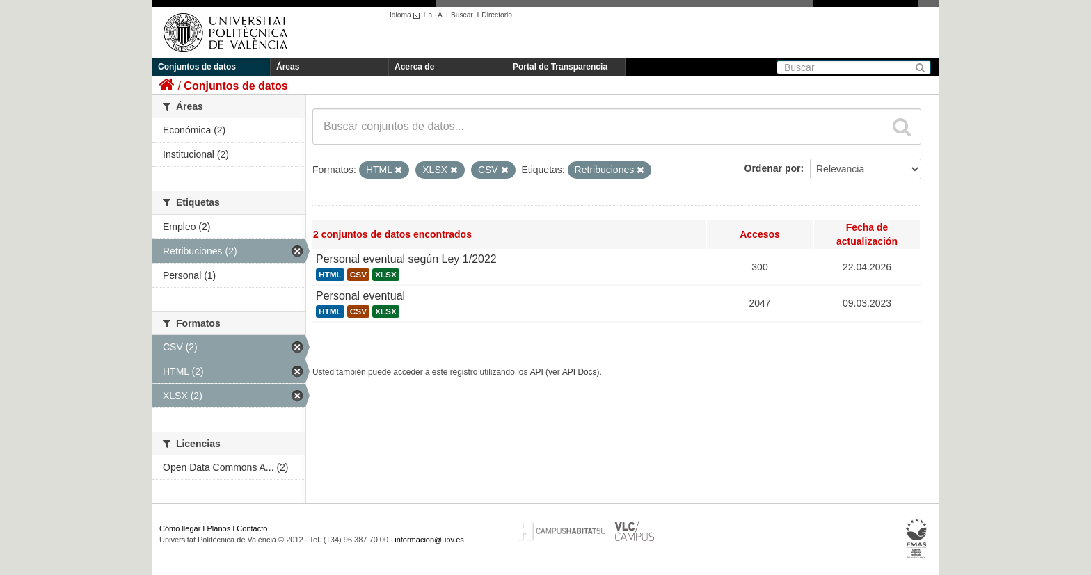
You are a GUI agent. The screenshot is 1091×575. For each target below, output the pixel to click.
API (536, 372)
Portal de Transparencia (560, 67)
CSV (358, 275)
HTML (330, 275)
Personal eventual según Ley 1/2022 (406, 259)
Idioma (407, 15)
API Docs (579, 372)
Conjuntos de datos (197, 67)
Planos (219, 528)
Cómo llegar (179, 528)
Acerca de (414, 67)
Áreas (287, 67)
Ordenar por (772, 168)
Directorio (496, 15)
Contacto (252, 528)
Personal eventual (360, 296)
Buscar (462, 15)
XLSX (386, 275)
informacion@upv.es (429, 539)
